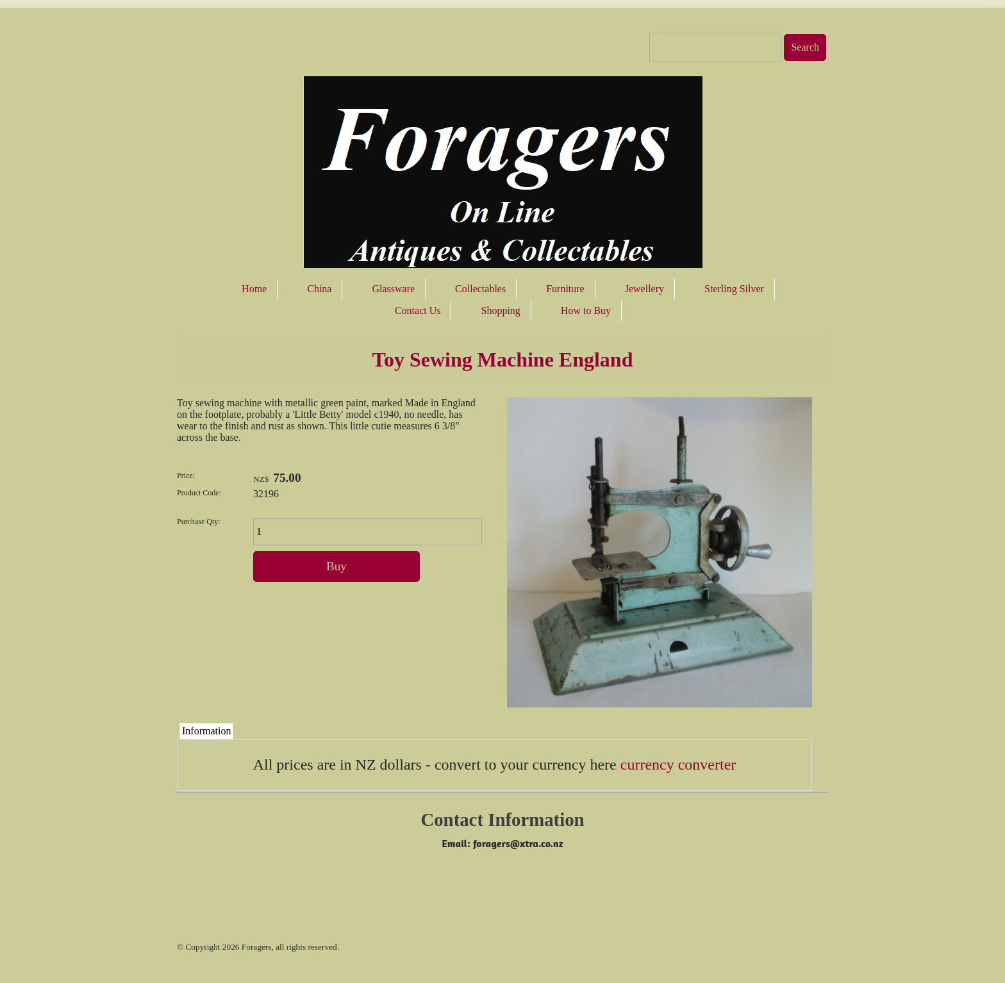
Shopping (500, 310)
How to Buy (586, 310)
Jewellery (644, 288)
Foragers (257, 947)
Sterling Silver (734, 288)
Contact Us (418, 310)
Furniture (565, 288)
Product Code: (199, 492)
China (319, 288)
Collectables (480, 288)
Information (206, 730)
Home (254, 288)
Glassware (393, 288)
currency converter (678, 764)
